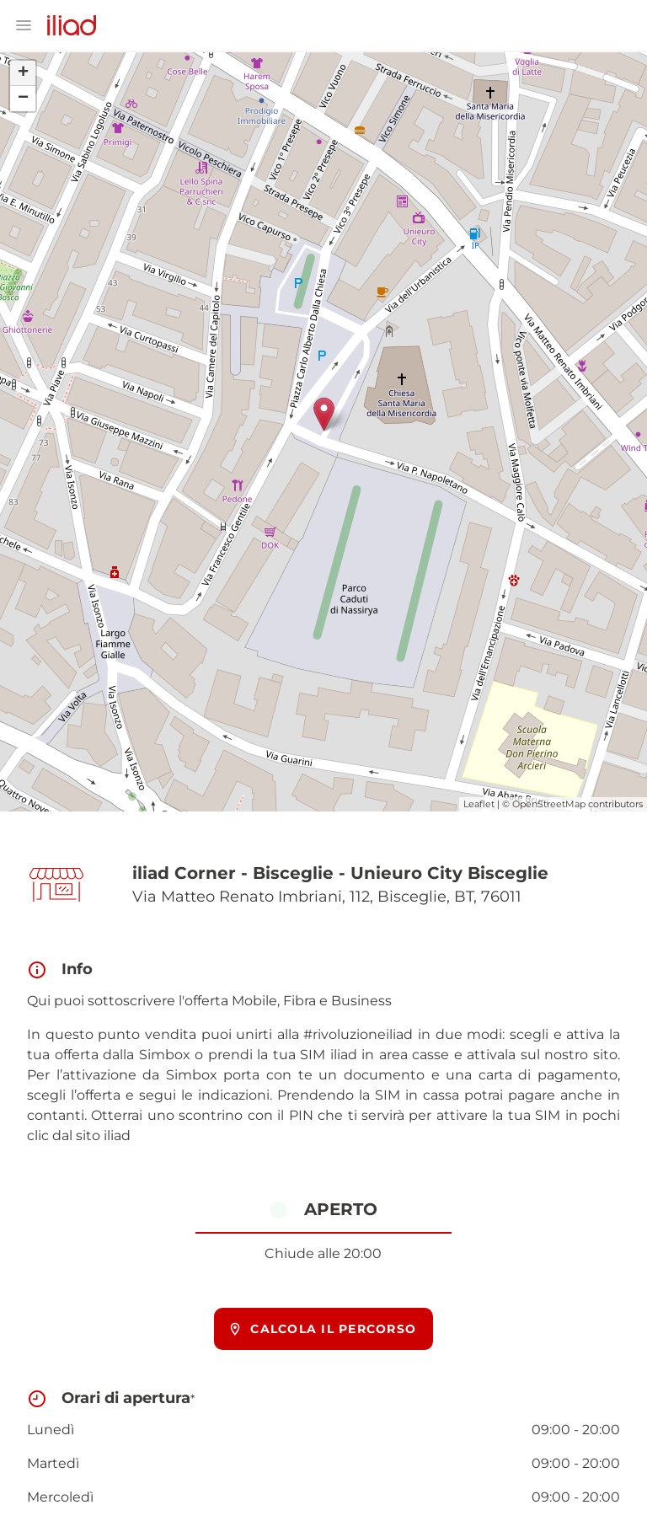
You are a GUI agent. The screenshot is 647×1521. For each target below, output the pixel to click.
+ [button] (23, 73)
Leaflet (479, 804)
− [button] (23, 98)
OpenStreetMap (549, 804)
